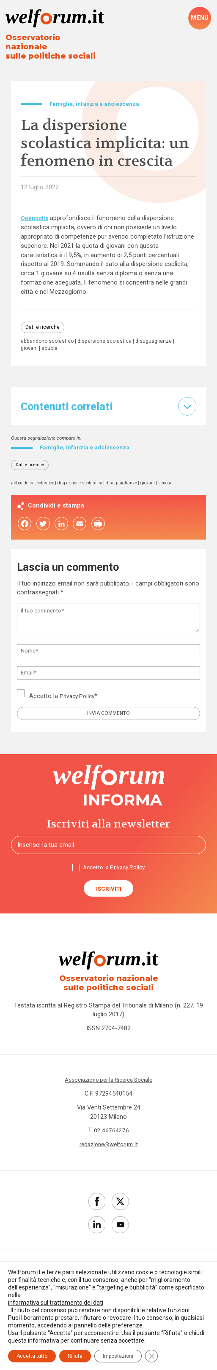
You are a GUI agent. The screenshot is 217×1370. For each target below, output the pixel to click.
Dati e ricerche (43, 320)
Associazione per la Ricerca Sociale (108, 1081)
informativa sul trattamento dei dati (55, 1302)
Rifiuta (75, 1356)
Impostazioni (118, 1356)
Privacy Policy (79, 692)
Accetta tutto (31, 1356)
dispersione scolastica (109, 334)
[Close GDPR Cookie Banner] (151, 1356)
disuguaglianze (39, 341)
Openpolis (35, 210)
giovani (71, 341)
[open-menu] (200, 18)
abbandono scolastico (49, 334)
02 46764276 (111, 1132)
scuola (92, 341)
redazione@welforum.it (109, 1145)
